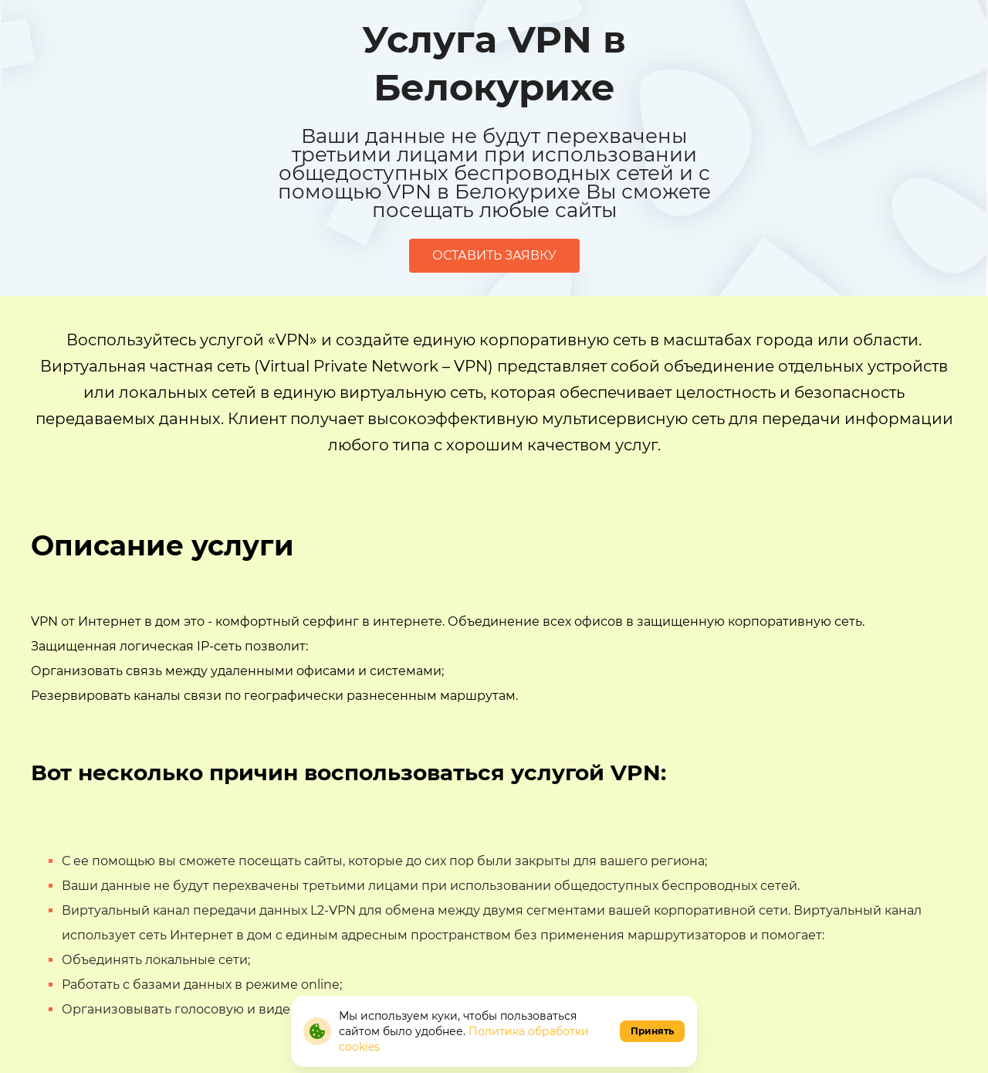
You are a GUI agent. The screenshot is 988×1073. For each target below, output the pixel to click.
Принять (652, 1031)
